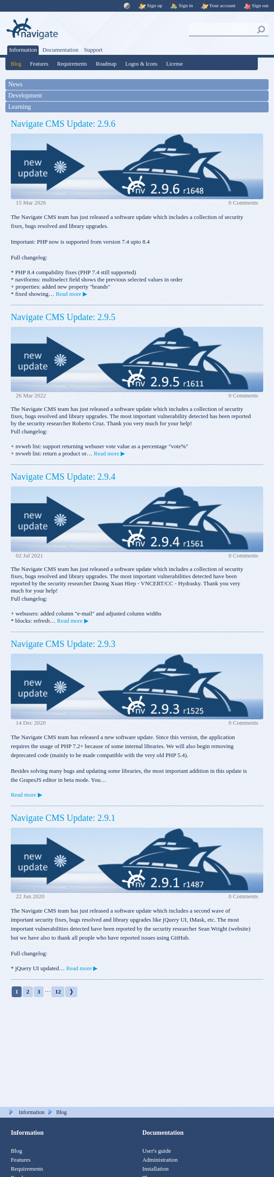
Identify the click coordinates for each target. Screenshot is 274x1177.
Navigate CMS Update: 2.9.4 (63, 477)
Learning (19, 106)
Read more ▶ (71, 293)
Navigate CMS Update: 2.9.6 (63, 124)
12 (58, 991)
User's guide (156, 1150)
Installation (155, 1168)
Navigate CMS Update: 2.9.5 (63, 317)
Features (39, 64)
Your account (218, 5)
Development (25, 95)
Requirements (72, 64)
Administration (160, 1159)
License (174, 64)
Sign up (150, 5)
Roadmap (106, 64)
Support (93, 49)
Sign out (256, 5)
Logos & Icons (141, 64)
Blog (16, 64)
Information (23, 49)
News (15, 84)
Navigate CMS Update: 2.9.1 (63, 818)
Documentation (60, 49)
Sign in (182, 5)
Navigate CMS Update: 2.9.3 (63, 644)
